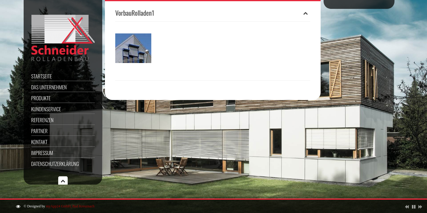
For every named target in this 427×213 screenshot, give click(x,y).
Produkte (41, 98)
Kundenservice (46, 109)
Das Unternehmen (49, 87)
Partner (39, 131)
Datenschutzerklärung (55, 163)
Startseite (41, 76)
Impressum (42, 152)
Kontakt (39, 142)
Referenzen (42, 120)
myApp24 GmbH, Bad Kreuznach (70, 206)
